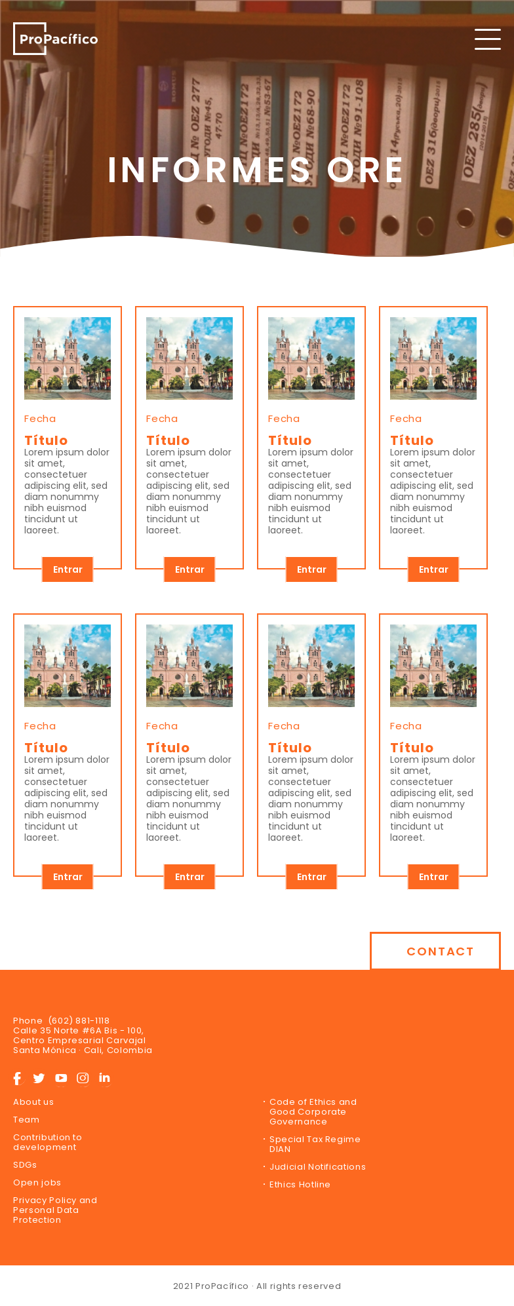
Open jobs (37, 1182)
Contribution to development (48, 1142)
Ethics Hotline (300, 1184)
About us (33, 1102)
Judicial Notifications (317, 1167)
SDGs (25, 1165)
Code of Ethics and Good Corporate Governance (313, 1111)
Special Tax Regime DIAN (315, 1144)
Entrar (68, 569)
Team (26, 1119)
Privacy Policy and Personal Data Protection (55, 1210)
